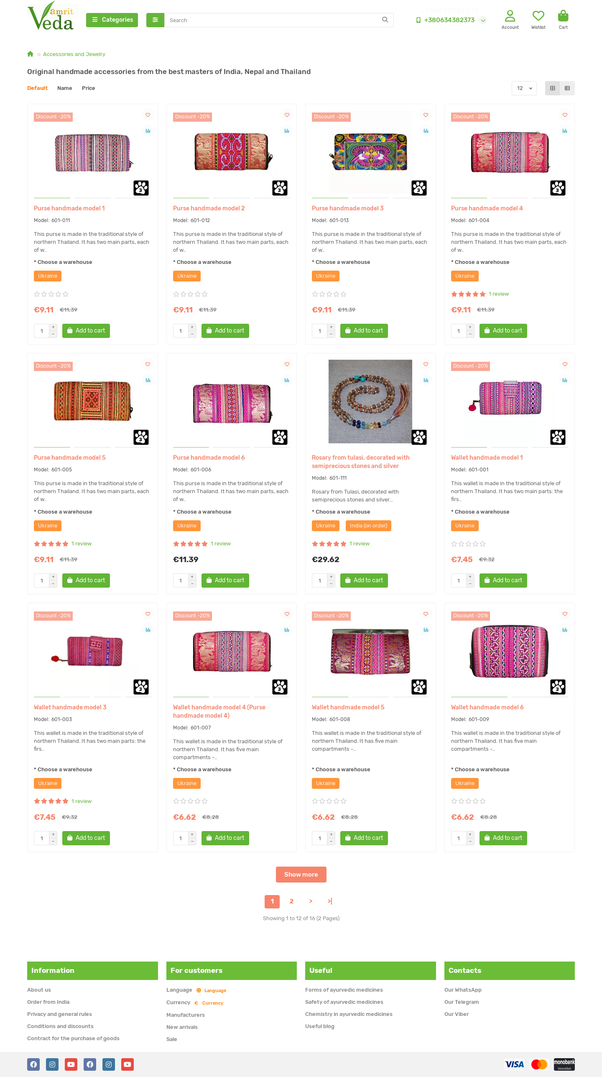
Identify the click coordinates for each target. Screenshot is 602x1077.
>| (330, 902)
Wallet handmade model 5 (348, 708)
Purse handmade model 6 (209, 459)
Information (52, 970)
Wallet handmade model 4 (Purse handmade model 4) (219, 713)
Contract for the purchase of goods (73, 1038)
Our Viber (456, 1014)
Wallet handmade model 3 (70, 708)
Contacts (465, 970)
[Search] (279, 20)
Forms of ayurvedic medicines (344, 990)
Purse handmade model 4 (487, 209)
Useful (320, 970)
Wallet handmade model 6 (487, 708)
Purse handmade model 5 (70, 459)
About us (39, 990)
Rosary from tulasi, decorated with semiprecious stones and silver (361, 463)
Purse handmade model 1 (69, 209)
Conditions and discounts (60, 1026)
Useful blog (319, 1026)
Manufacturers (185, 1015)
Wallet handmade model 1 (487, 459)
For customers (196, 970)
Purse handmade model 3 (348, 209)
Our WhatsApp (463, 990)
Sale (171, 1039)
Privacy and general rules (59, 1014)
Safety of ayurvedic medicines (344, 1002)
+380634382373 (443, 20)
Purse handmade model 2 (209, 209)
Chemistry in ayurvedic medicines (349, 1014)
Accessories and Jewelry (74, 55)
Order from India (48, 1002)
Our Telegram (461, 1002)
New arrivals (182, 1027)
